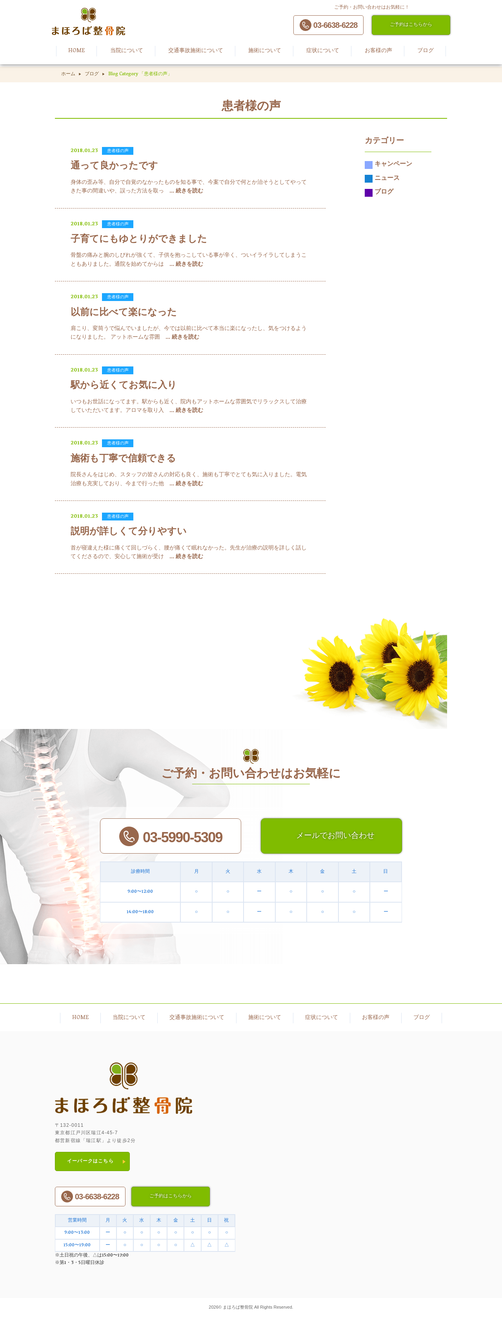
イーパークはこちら (90, 1163)
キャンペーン (388, 167)
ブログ (92, 74)
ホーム (68, 74)
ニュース (382, 181)
